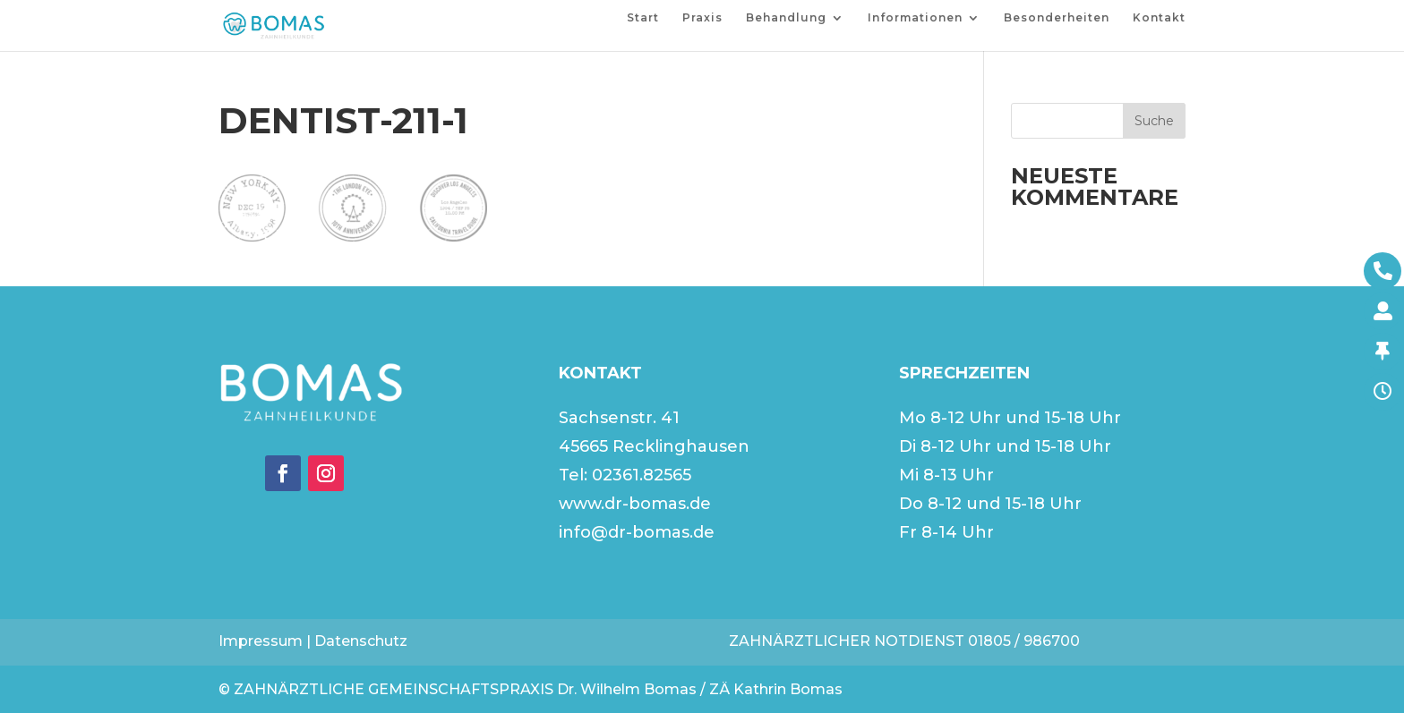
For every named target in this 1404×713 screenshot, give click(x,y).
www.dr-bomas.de (635, 504)
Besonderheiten (1056, 18)
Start (643, 18)
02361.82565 (641, 475)
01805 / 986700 (1024, 640)
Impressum (260, 640)
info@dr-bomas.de (637, 532)
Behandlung (786, 18)
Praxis (702, 18)
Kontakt (1159, 18)
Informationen (915, 18)
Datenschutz (360, 640)
